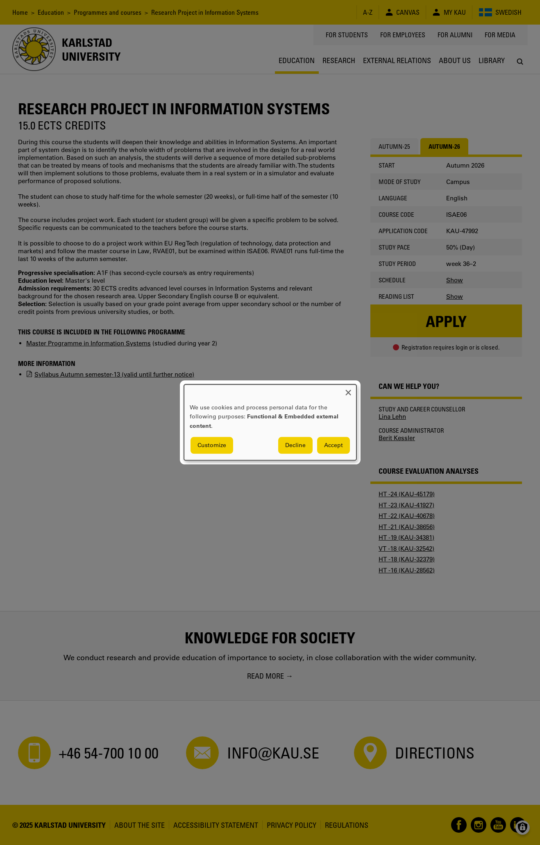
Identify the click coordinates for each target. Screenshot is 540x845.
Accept (333, 445)
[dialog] (270, 422)
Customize (211, 445)
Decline (295, 445)
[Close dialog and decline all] (348, 389)
